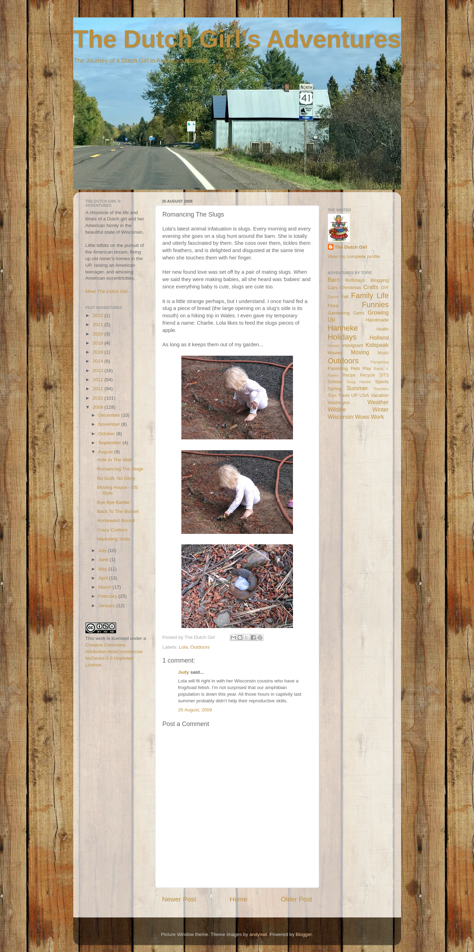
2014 (98, 361)
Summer (357, 388)
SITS (384, 375)
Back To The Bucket (118, 511)
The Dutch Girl (351, 247)
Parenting (338, 368)
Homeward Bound (116, 520)
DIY (385, 287)
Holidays (342, 337)
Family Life (370, 295)
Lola (183, 647)
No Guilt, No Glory (116, 478)
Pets (355, 368)
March (105, 587)
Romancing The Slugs (120, 468)
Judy (183, 672)
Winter (381, 409)
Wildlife (337, 409)
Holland (379, 337)
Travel (343, 395)
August (106, 451)
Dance (333, 297)
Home (238, 899)
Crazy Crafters (112, 529)
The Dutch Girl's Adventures (237, 39)
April (103, 578)
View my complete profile (354, 256)
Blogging (379, 280)
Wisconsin (341, 417)
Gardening (339, 313)
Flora (333, 305)
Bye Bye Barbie (113, 502)
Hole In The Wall (114, 459)
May (103, 569)
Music (383, 352)
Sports (382, 381)
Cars (333, 287)
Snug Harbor (358, 382)
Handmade (377, 320)
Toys (332, 395)
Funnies (375, 304)
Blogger (304, 934)
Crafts (370, 287)
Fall (344, 296)
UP (354, 395)
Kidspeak (377, 345)
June (104, 559)
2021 (98, 324)
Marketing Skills (113, 539)
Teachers (381, 389)
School (335, 381)
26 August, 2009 (195, 709)
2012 (98, 379)
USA (364, 395)
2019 (98, 343)
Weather (378, 402)
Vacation (380, 395)
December (109, 415)
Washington (339, 402)
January (107, 605)
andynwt (258, 934)
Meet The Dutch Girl (106, 291)
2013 (98, 370)
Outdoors (200, 647)
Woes (362, 417)
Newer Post (179, 899)
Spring (334, 388)
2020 (98, 334)
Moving (360, 352)
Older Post (296, 899)
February (108, 596)
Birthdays (355, 280)
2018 (98, 352)
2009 (98, 407)
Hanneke (343, 328)
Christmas (350, 287)
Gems (358, 313)
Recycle (367, 375)
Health (382, 329)
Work (377, 417)
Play (367, 368)
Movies (335, 352)
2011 (98, 388)
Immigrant (352, 345)
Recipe (349, 375)
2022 (98, 315)
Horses (334, 345)
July (103, 550)
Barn (334, 280)
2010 (98, 398)
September (110, 442)
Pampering (379, 362)
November (109, 424)
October (107, 433)
